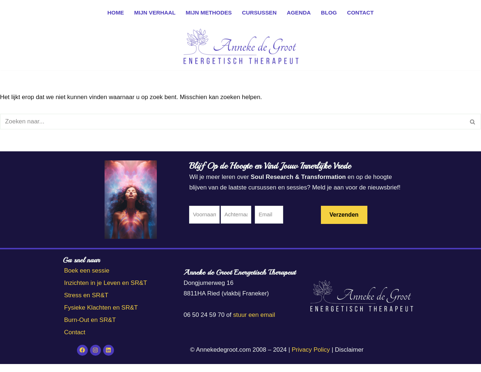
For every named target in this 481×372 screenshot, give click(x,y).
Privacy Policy (311, 358)
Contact (360, 12)
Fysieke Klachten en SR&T (101, 315)
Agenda (299, 12)
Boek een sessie (87, 278)
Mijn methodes (209, 12)
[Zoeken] (232, 122)
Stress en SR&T (86, 303)
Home (115, 12)
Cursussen (259, 12)
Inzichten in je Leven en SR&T (105, 291)
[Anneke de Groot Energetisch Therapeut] (240, 48)
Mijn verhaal (154, 12)
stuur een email (254, 322)
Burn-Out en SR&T (90, 328)
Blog (329, 12)
